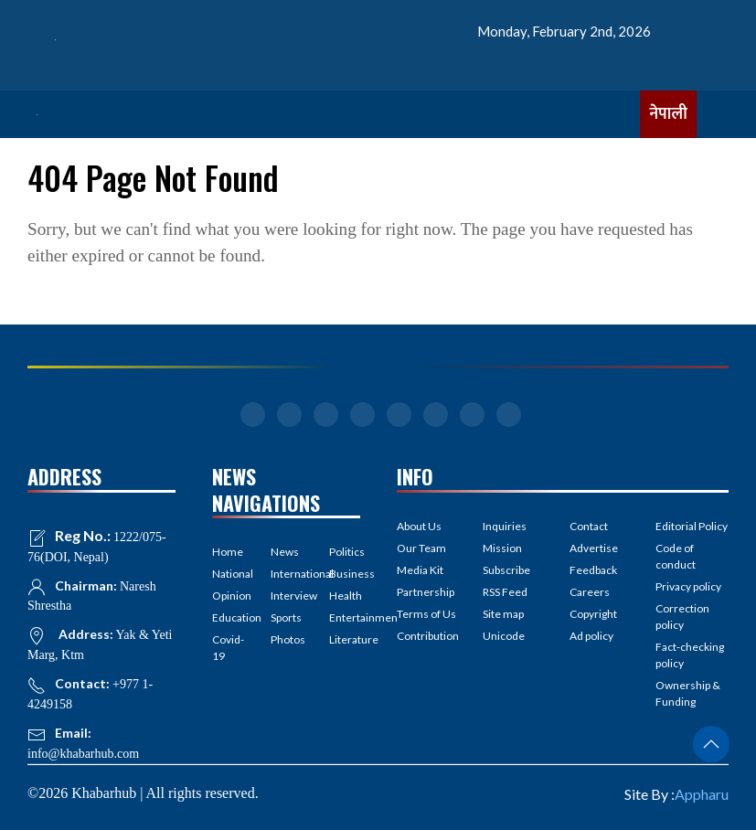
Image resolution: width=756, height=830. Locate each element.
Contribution (428, 636)
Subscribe (506, 570)
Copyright (593, 614)
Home (227, 552)
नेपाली (668, 114)
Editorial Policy (691, 526)
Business (344, 573)
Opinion (227, 595)
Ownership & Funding (687, 693)
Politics (344, 552)
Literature (344, 639)
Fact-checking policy (689, 655)
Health (344, 595)
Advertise (594, 548)
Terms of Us (426, 614)
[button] (711, 744)
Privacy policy (688, 586)
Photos (286, 639)
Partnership (425, 592)
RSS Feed (505, 592)
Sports (286, 617)
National (227, 573)
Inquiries (505, 526)
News (285, 552)
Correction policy (682, 616)
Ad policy (591, 636)
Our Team (421, 548)
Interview (286, 595)
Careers (590, 592)
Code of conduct (675, 556)
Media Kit (420, 570)
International (286, 573)
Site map (503, 614)
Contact (589, 526)
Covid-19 (227, 648)
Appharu (702, 794)
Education (227, 617)
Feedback (593, 570)
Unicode (504, 636)
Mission (502, 548)
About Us (419, 526)
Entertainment (344, 617)
